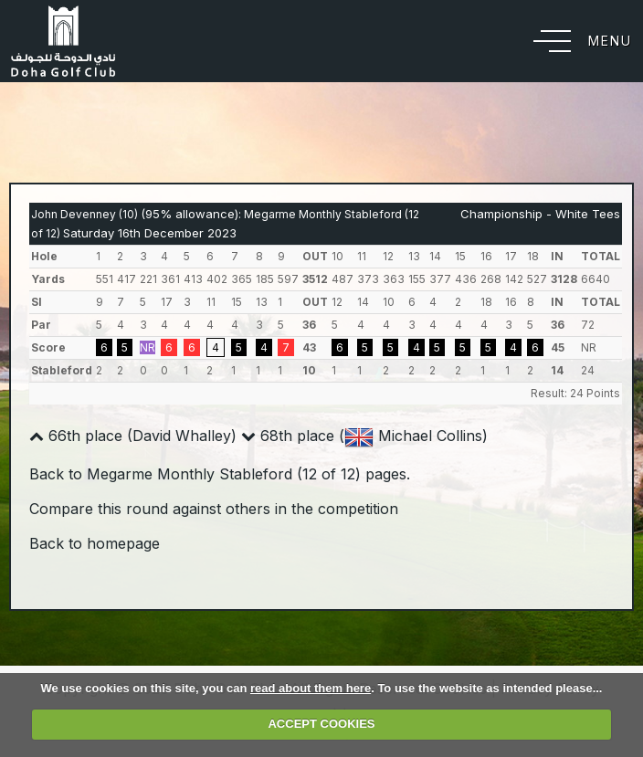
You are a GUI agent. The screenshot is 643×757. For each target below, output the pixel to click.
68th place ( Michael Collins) (364, 435)
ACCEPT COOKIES (321, 724)
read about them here (310, 688)
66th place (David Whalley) (133, 435)
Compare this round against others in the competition (213, 508)
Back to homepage (94, 543)
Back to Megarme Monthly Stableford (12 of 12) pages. (219, 474)
